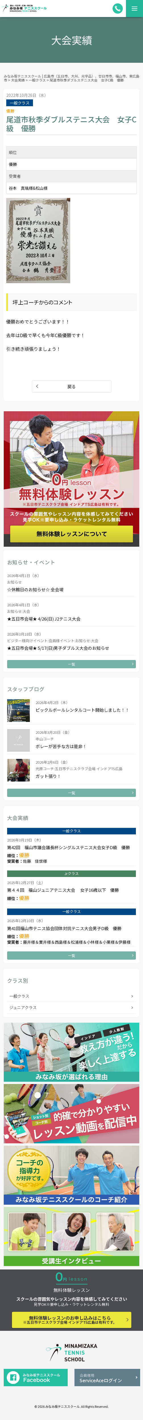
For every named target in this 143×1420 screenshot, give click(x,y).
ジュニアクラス (23, 1007)
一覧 (71, 664)
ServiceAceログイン (107, 1378)
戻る (71, 386)
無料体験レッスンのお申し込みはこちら (70, 1319)
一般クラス (19, 996)
